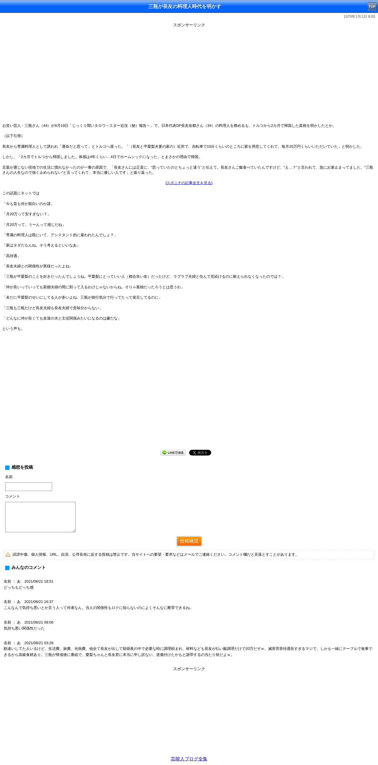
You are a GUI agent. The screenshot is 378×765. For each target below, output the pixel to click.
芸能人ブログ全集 (189, 758)
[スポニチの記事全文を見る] (189, 183)
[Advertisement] (189, 713)
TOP (372, 7)
